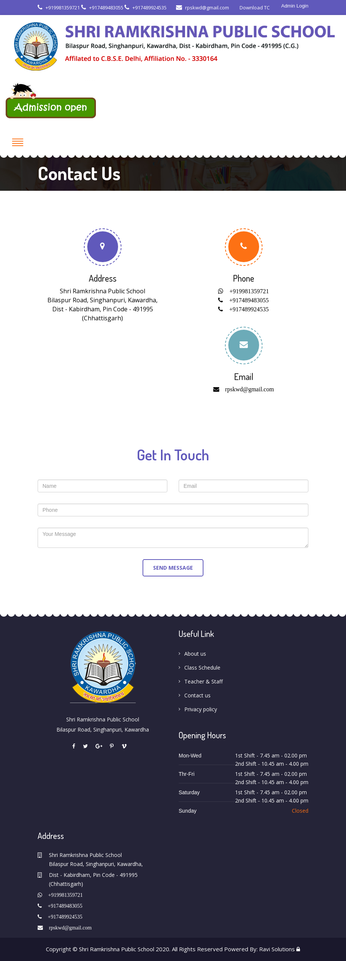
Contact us (197, 695)
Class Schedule (202, 667)
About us (195, 653)
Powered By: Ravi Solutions (259, 949)
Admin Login (294, 6)
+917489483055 (102, 7)
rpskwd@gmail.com (202, 7)
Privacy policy (200, 709)
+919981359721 (59, 7)
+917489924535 (145, 7)
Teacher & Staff (203, 681)
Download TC (254, 7)
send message (173, 567)
